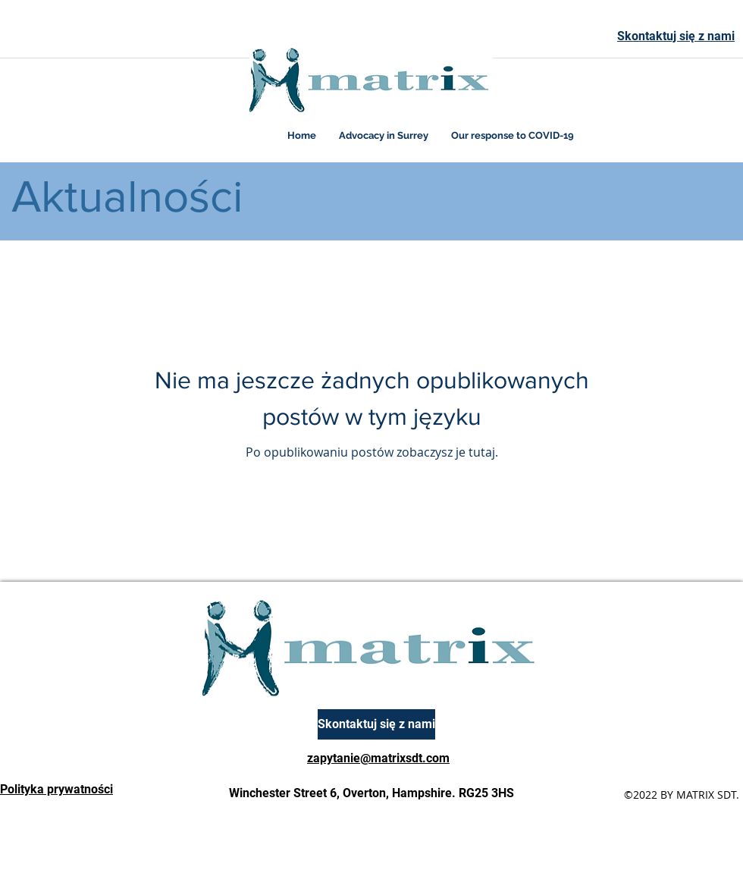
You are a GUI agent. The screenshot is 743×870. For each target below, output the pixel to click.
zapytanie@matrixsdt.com (378, 758)
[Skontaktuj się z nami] (376, 724)
